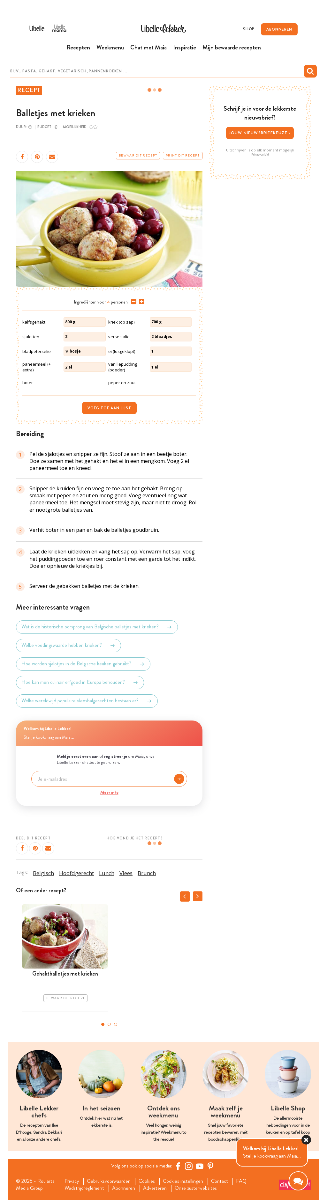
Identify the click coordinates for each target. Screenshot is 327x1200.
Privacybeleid (260, 155)
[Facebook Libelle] (178, 1166)
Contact (219, 1181)
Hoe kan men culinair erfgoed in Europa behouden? (80, 682)
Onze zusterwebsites (196, 1188)
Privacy (72, 1181)
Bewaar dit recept (138, 155)
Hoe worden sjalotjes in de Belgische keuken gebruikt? (83, 664)
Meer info (109, 792)
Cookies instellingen (183, 1181)
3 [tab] (115, 1024)
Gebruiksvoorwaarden (109, 1181)
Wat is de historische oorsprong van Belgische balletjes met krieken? (96, 627)
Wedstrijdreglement (84, 1188)
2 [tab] (109, 1024)
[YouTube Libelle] (199, 1166)
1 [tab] (102, 1024)
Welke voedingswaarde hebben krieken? (68, 645)
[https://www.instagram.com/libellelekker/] (189, 1166)
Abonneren (123, 1188)
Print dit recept (183, 155)
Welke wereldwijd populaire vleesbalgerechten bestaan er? (86, 701)
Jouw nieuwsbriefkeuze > (260, 133)
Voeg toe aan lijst (109, 408)
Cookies (147, 1181)
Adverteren (155, 1188)
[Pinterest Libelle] (210, 1166)
